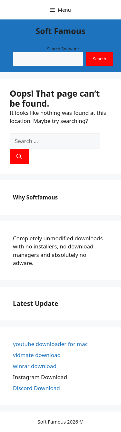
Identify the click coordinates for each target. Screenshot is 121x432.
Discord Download (36, 388)
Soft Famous (61, 30)
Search (99, 59)
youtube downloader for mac (50, 344)
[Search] (19, 156)
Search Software (63, 49)
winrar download (34, 366)
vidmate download (37, 355)
